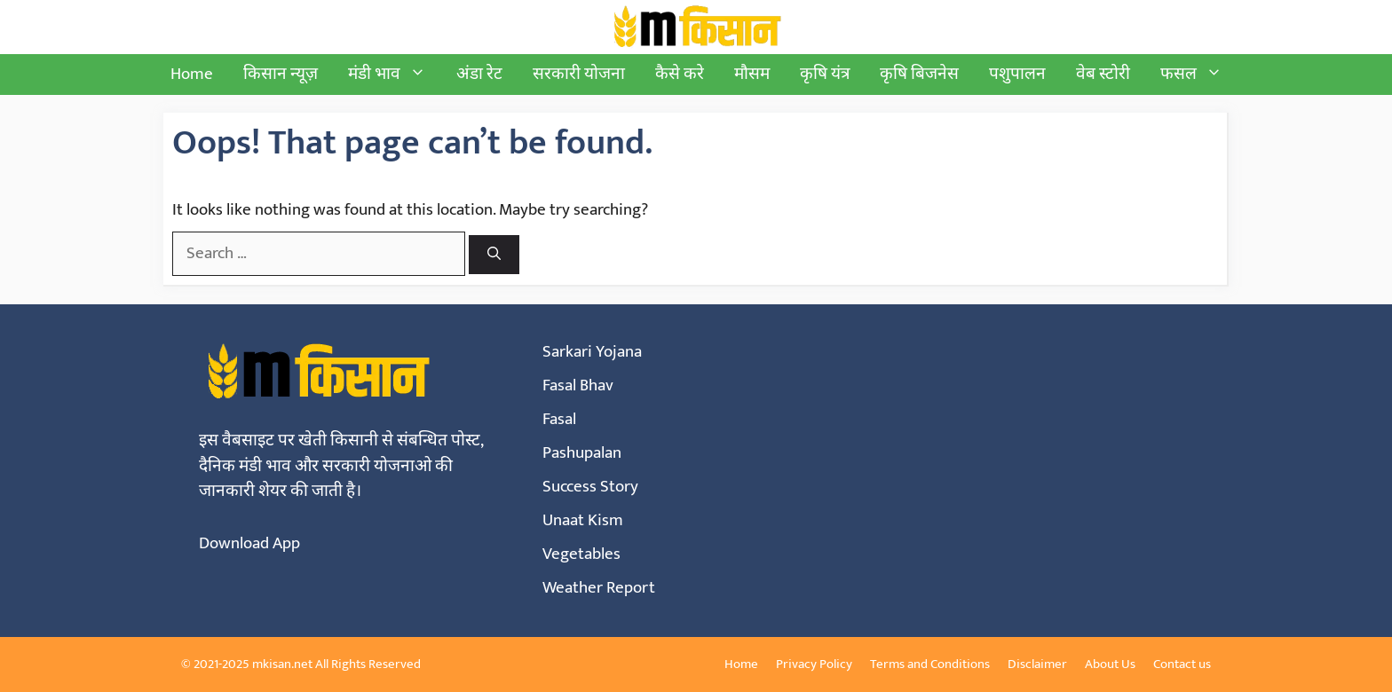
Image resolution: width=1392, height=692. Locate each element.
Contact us (1182, 664)
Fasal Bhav (577, 385)
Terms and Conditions (930, 664)
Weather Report (598, 588)
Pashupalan (581, 453)
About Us (1110, 664)
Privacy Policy (814, 664)
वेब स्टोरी (1103, 74)
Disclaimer (1037, 664)
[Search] (494, 255)
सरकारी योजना (579, 74)
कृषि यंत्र (825, 74)
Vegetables (581, 554)
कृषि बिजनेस (919, 74)
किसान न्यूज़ (280, 74)
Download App (249, 543)
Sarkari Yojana (592, 352)
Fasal (559, 419)
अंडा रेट (479, 74)
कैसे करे (679, 74)
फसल (1199, 74)
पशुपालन (1017, 74)
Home (191, 74)
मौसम (752, 74)
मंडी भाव (394, 74)
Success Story (590, 486)
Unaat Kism (582, 520)
